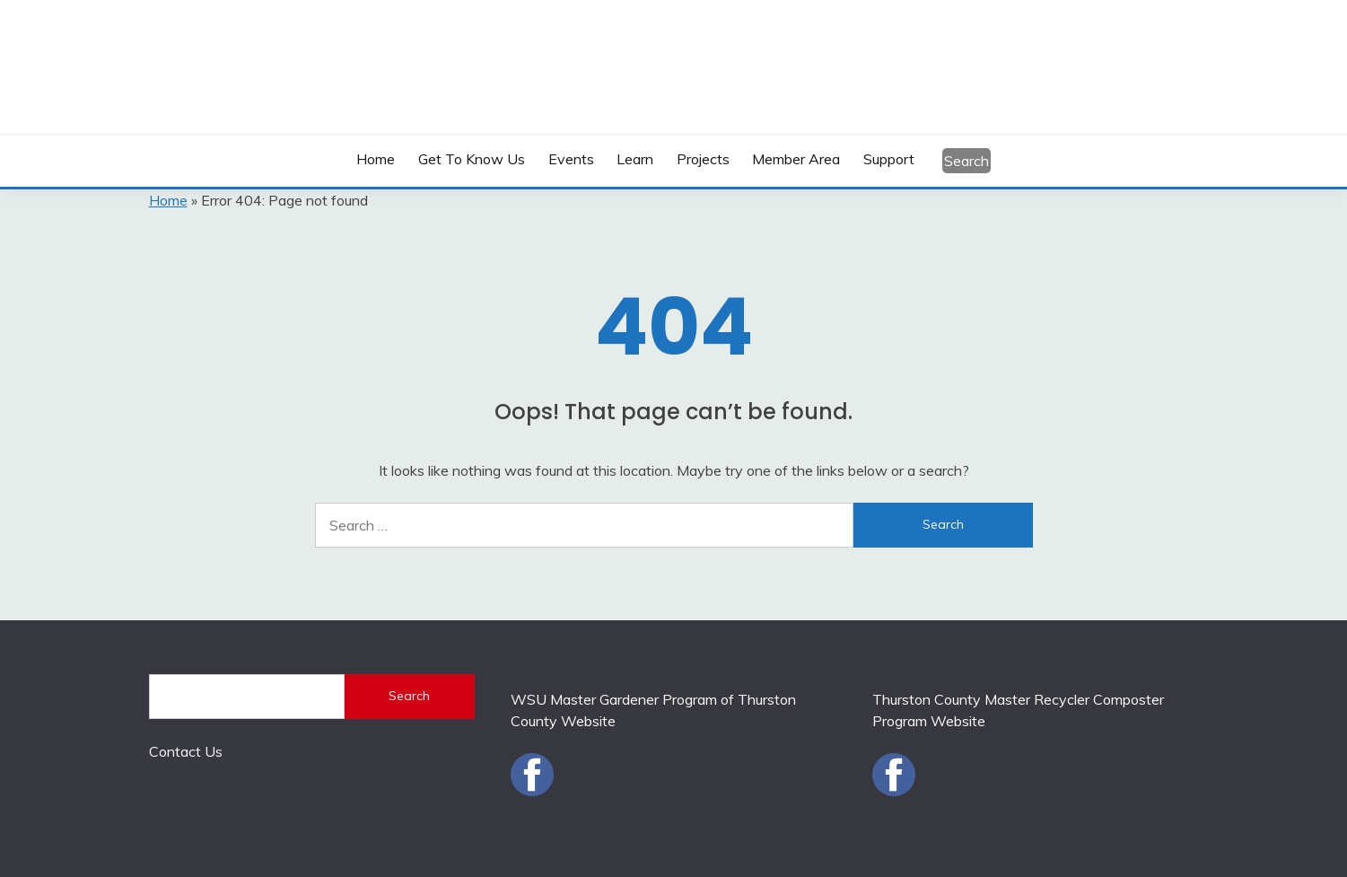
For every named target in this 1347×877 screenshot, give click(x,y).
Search (966, 161)
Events (571, 159)
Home (375, 159)
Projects (703, 159)
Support (888, 159)
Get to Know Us (471, 159)
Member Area (796, 159)
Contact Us (186, 751)
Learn (635, 159)
